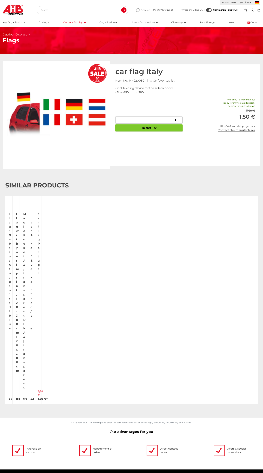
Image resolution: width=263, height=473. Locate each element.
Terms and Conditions (231, 433)
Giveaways (178, 22)
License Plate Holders (144, 22)
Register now (195, 352)
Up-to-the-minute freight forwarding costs (168, 433)
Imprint (220, 446)
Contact (20, 453)
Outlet (252, 22)
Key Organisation (14, 22)
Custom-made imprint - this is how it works (87, 446)
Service (245, 2)
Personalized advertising (72, 453)
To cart (148, 128)
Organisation (108, 22)
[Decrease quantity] (122, 120)
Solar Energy (206, 22)
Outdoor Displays (74, 22)
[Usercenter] (252, 10)
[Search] (81, 10)
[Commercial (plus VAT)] (209, 10)
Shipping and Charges (152, 439)
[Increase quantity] (175, 120)
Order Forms (63, 439)
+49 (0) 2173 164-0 (162, 10)
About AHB (229, 2)
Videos (58, 433)
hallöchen (171, 468)
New (231, 22)
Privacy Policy (225, 439)
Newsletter (222, 453)
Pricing (44, 22)
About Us (21, 433)
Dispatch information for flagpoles (161, 446)
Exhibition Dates (27, 446)
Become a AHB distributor (155, 453)
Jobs (18, 439)
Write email (97, 395)
